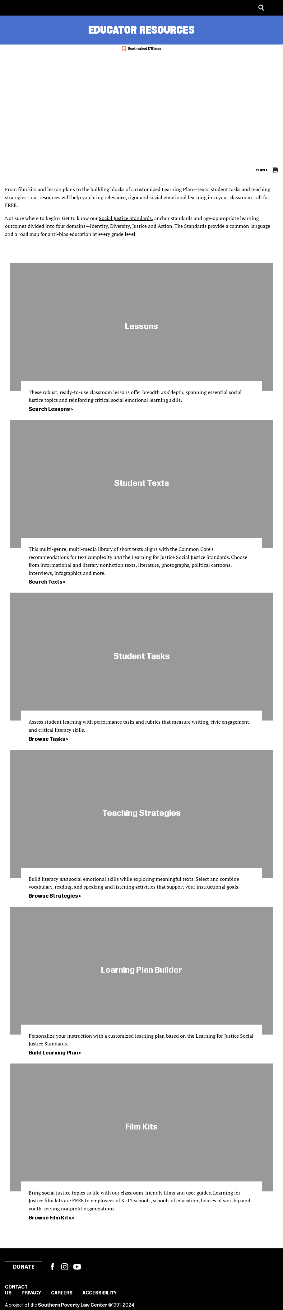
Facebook (52, 1266)
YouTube (77, 1266)
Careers (61, 1293)
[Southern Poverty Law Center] (10, 7)
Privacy (31, 1293)
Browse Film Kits (50, 1217)
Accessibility (99, 1293)
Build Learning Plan (53, 1052)
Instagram (64, 1266)
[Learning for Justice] (36, 7)
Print (262, 170)
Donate (24, 1267)
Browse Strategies (53, 896)
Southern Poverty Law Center (72, 1305)
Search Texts (46, 582)
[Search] (261, 8)
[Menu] (273, 8)
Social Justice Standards (125, 218)
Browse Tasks (47, 739)
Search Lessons (49, 409)
